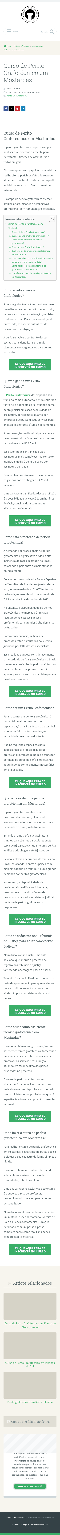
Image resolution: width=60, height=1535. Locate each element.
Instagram (25, 1524)
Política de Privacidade (39, 1524)
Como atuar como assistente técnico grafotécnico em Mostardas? (29, 267)
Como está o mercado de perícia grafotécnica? (27, 241)
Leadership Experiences (14, 1517)
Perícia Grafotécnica (17, 96)
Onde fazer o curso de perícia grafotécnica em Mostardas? (31, 275)
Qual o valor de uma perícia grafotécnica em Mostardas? (31, 252)
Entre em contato (28, 1486)
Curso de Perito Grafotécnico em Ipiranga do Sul (30, 1364)
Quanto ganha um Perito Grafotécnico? (30, 235)
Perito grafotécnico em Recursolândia (30, 1402)
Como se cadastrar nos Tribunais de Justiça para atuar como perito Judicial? (32, 260)
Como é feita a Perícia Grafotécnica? (28, 232)
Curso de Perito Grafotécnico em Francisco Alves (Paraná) (30, 1325)
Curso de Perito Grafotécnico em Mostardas (25, 225)
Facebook (15, 1524)
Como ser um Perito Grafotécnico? (28, 247)
